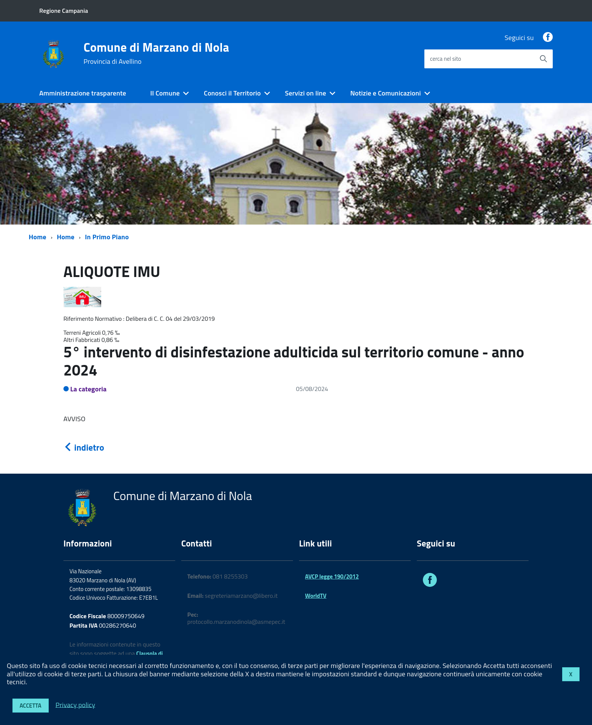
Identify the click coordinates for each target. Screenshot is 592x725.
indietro (83, 447)
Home (37, 237)
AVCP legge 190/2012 (332, 576)
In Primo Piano (107, 237)
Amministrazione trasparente (82, 93)
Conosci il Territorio (232, 93)
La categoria (88, 389)
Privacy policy (75, 704)
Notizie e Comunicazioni (385, 93)
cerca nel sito (445, 58)
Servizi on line (305, 93)
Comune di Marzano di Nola (156, 53)
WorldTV (315, 595)
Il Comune (165, 93)
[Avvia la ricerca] (543, 58)
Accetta (31, 705)
